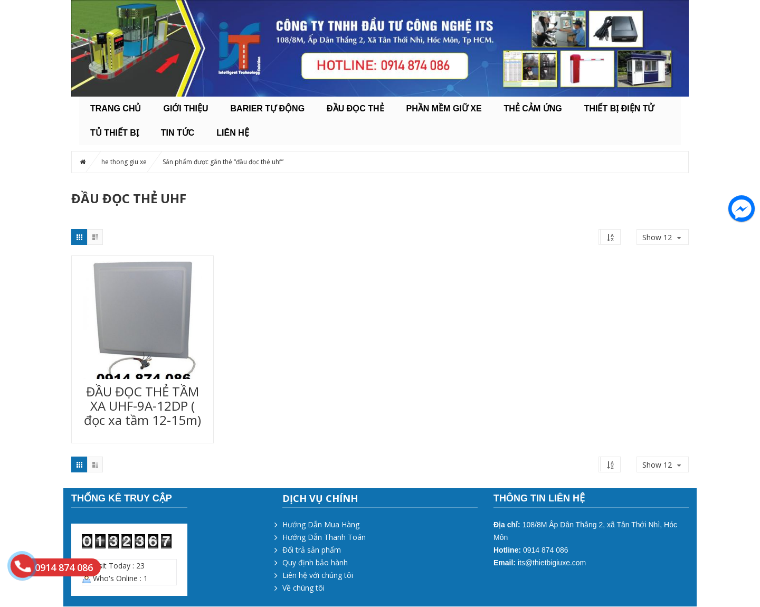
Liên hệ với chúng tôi (317, 575)
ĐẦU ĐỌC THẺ (355, 108)
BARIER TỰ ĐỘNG (268, 108)
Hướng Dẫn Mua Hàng (320, 524)
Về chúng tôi (303, 588)
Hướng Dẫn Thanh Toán (324, 537)
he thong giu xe (124, 161)
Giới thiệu (185, 108)
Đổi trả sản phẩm (311, 550)
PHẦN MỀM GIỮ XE (444, 108)
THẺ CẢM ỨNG (533, 108)
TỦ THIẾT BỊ (114, 132)
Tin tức (178, 132)
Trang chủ (115, 108)
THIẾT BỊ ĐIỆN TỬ (619, 108)
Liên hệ (232, 132)
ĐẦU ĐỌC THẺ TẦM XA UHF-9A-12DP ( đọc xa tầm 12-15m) (142, 406)
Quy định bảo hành (315, 562)
